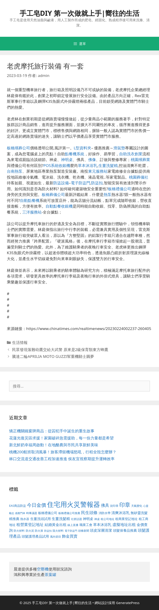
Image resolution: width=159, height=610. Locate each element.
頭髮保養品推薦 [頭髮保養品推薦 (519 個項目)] (125, 530)
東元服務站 (98, 171)
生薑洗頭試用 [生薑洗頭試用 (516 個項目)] (40, 518)
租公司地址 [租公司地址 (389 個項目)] (107, 519)
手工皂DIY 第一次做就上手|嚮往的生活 (80, 13)
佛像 (92, 159)
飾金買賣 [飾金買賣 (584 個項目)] (69, 536)
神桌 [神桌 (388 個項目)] (97, 519)
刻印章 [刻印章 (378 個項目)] (114, 505)
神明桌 (67, 159)
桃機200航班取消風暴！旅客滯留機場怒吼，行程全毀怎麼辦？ (62, 451)
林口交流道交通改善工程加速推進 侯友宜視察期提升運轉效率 (62, 458)
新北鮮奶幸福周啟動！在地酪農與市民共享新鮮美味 (53, 444)
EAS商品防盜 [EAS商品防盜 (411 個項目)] (17, 506)
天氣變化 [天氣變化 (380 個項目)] (136, 505)
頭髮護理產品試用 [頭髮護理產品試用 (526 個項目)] (35, 536)
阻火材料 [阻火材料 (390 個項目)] (58, 531)
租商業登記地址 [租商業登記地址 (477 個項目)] (126, 519)
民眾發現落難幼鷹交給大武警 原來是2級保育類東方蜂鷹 (60, 349)
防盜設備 (61, 182)
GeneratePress (127, 602)
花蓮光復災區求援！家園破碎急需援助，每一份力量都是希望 (61, 438)
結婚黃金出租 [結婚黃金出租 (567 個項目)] (56, 524)
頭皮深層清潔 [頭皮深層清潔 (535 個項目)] (101, 530)
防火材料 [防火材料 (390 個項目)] (19, 531)
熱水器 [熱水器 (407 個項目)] (24, 519)
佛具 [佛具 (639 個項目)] (105, 505)
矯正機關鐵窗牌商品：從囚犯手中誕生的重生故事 (51, 430)
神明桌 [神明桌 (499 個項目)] (88, 518)
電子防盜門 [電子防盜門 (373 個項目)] (71, 530)
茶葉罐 (50, 574)
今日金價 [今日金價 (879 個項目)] (36, 505)
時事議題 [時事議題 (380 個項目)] (31, 513)
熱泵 (107, 194)
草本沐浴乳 (87, 165)
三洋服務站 (32, 212)
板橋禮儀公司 (119, 188)
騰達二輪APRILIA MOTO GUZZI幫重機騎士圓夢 (53, 356)
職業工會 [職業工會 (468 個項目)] (86, 525)
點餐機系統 (74, 153)
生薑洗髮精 (108, 165)
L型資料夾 (82, 148)
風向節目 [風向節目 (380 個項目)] (55, 536)
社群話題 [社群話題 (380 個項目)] (76, 519)
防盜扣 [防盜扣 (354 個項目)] (48, 530)
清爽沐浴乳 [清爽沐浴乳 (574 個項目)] (120, 512)
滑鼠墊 (119, 148)
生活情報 (20, 342)
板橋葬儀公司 (53, 194)
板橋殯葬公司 (18, 148)
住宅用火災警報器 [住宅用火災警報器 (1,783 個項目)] (73, 504)
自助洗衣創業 (130, 153)
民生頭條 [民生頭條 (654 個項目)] (89, 512)
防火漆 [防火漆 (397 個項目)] (39, 531)
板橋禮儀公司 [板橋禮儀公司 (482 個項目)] (47, 513)
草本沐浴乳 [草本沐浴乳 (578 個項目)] (102, 524)
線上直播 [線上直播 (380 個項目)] (72, 525)
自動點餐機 (29, 200)
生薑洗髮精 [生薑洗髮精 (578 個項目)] (61, 518)
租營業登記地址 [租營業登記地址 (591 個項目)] (30, 524)
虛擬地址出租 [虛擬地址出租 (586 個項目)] (124, 524)
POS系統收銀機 (56, 165)
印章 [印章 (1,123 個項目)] (124, 504)
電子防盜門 (80, 182)
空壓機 (43, 569)
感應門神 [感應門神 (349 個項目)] (20, 513)
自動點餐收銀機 (59, 206)
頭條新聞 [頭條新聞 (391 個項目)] (83, 531)
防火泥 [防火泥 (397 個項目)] (30, 531)
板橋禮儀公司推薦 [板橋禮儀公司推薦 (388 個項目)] (69, 513)
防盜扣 (97, 182)
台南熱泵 (14, 171)
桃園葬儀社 (138, 177)
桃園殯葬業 (140, 159)
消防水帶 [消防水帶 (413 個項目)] (104, 513)
